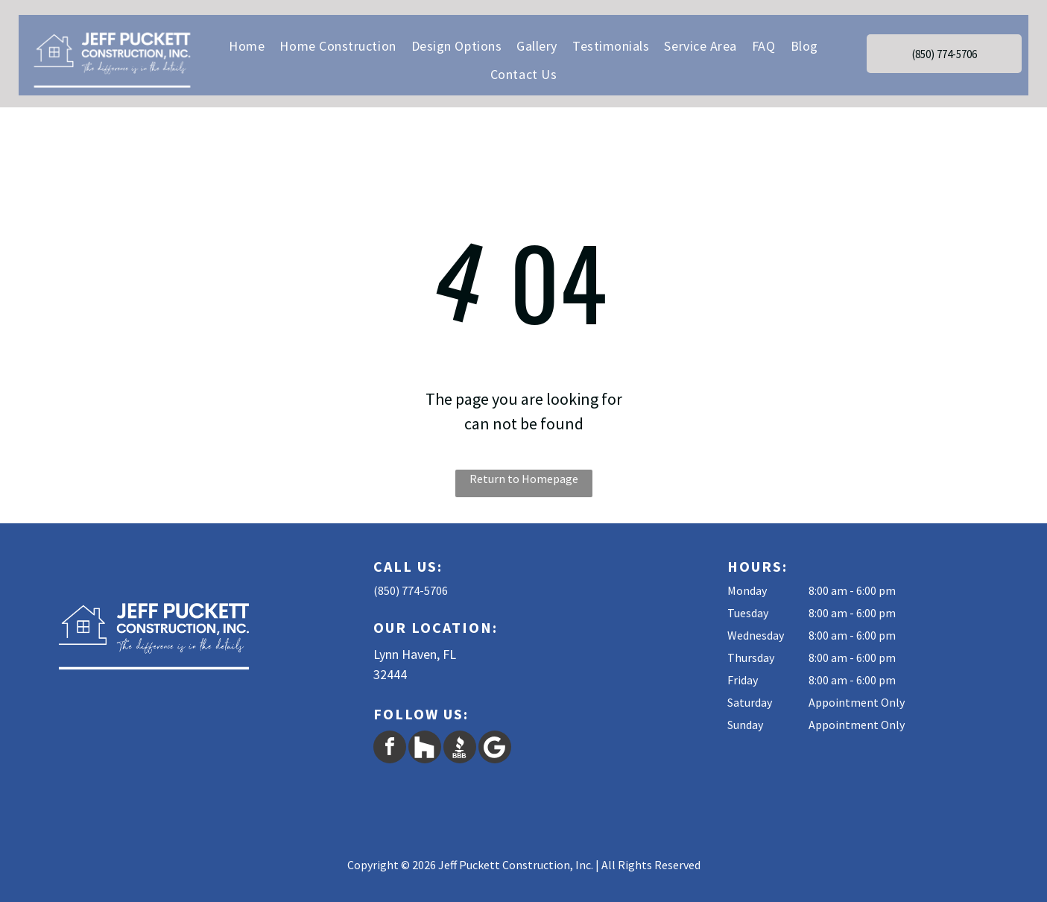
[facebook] (389, 749)
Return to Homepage (523, 478)
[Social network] (424, 749)
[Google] (494, 749)
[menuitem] (246, 45)
